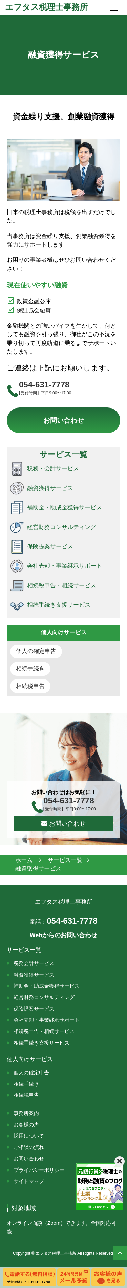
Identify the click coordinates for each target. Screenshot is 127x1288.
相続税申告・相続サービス (44, 1031)
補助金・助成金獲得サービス (47, 986)
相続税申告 (30, 686)
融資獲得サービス (34, 975)
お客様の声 (26, 1124)
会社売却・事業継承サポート (47, 1020)
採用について (29, 1136)
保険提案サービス (34, 1009)
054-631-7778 (63, 920)
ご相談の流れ (29, 1147)
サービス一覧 (65, 860)
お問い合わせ (63, 420)
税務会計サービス (34, 963)
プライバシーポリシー (39, 1170)
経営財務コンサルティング (44, 997)
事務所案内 (26, 1113)
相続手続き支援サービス (41, 1043)
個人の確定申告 (36, 651)
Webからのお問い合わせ (64, 935)
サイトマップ (29, 1181)
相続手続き (30, 668)
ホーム (24, 860)
